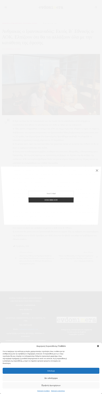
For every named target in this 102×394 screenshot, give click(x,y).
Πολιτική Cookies (43, 391)
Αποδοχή (51, 370)
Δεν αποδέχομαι (51, 378)
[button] (98, 346)
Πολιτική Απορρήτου (58, 391)
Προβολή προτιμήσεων (51, 385)
